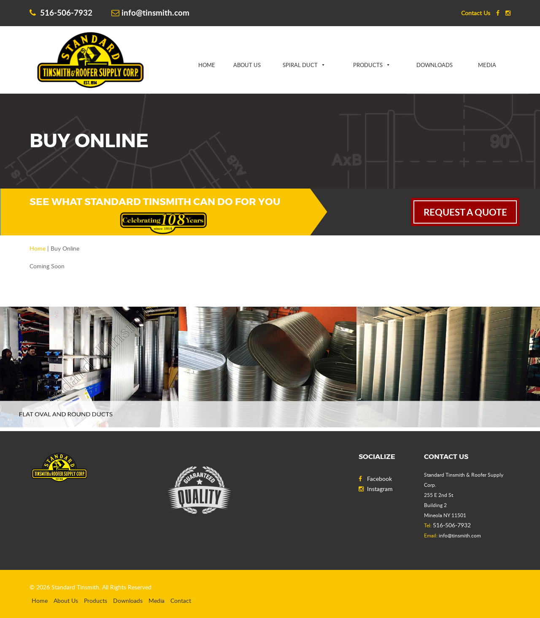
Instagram (376, 489)
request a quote (465, 212)
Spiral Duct (300, 65)
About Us (247, 65)
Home (206, 65)
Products (368, 65)
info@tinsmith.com (150, 12)
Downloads (434, 65)
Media (487, 65)
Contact (180, 600)
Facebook (375, 479)
